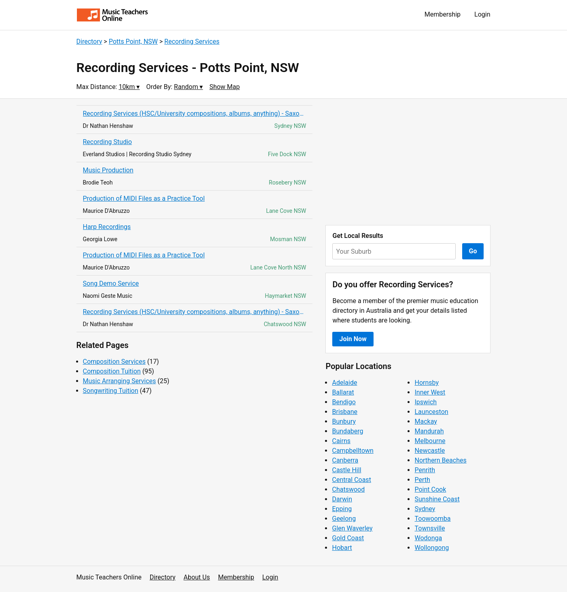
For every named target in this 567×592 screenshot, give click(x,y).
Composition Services (114, 361)
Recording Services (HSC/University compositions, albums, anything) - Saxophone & (194, 113)
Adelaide (344, 382)
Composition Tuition (112, 371)
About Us (197, 577)
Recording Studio (107, 142)
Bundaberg (347, 431)
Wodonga (428, 538)
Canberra (345, 460)
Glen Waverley (352, 528)
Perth (422, 480)
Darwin (342, 499)
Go (473, 251)
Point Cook (430, 489)
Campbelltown (352, 450)
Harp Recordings (107, 227)
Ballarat (343, 392)
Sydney (424, 509)
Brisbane (344, 412)
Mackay (425, 421)
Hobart (342, 548)
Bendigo (343, 402)
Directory (89, 41)
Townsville (429, 528)
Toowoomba (432, 518)
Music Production (108, 170)
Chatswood (348, 489)
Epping (342, 509)
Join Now (352, 339)
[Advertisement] (408, 162)
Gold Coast (348, 538)
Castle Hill (346, 470)
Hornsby (426, 382)
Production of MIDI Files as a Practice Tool (144, 198)
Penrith (424, 470)
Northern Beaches (440, 460)
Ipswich (425, 402)
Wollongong (431, 548)
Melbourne (429, 441)
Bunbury (344, 421)
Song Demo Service (111, 283)
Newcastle (429, 450)
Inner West (429, 392)
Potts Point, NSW (133, 41)
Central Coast (351, 480)
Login (482, 14)
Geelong (344, 518)
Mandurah (429, 431)
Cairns (341, 441)
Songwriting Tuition (110, 391)
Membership (443, 14)
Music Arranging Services (119, 381)
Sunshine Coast (436, 499)
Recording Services (191, 41)
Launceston (431, 412)
